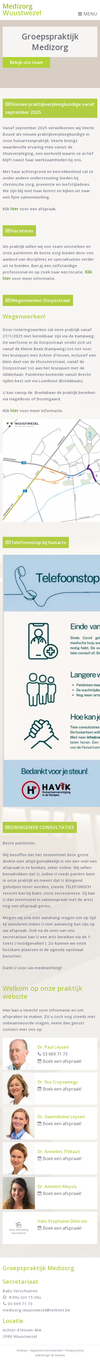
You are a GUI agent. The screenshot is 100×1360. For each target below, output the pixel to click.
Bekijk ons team (26, 62)
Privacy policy (74, 1350)
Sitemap (22, 1350)
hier (14, 209)
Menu (87, 14)
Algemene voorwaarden (46, 1350)
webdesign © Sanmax (50, 1355)
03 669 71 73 (52, 1054)
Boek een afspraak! (59, 1061)
